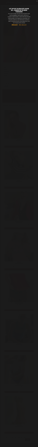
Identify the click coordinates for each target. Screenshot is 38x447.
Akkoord (14, 25)
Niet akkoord (22, 25)
